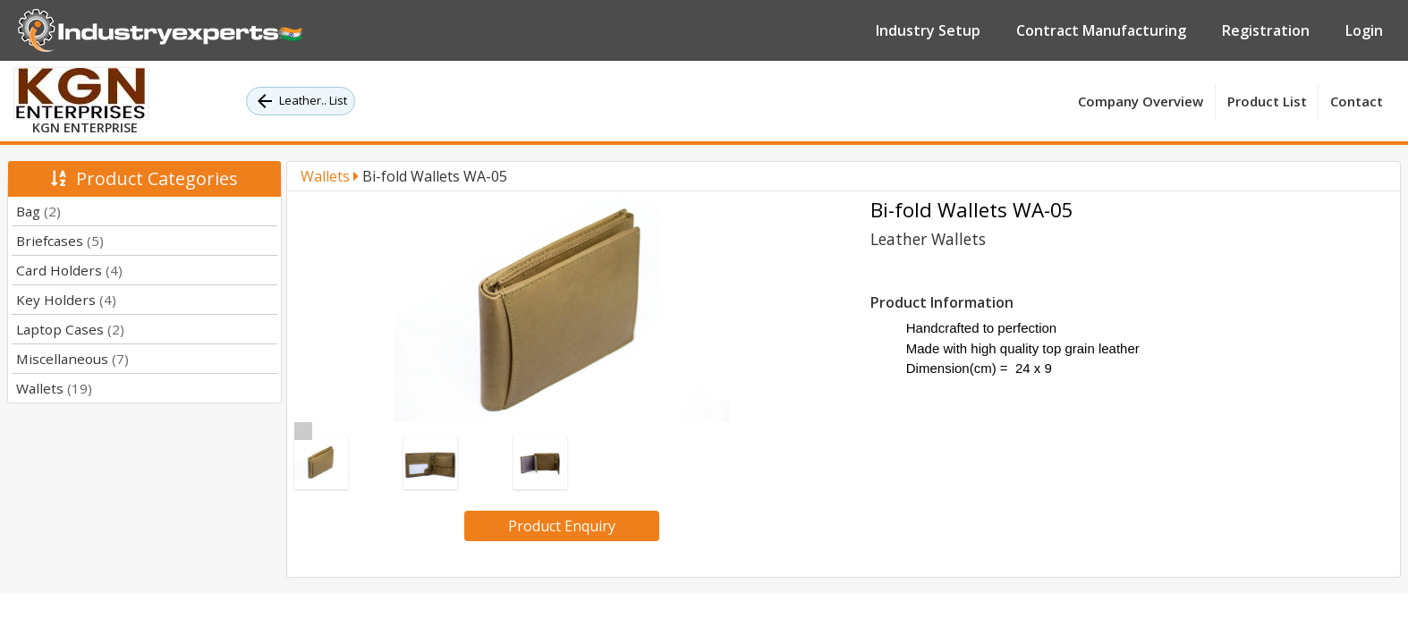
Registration (1266, 30)
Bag (38, 211)
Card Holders (69, 270)
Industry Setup (928, 30)
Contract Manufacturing (1101, 30)
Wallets (54, 388)
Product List (1267, 101)
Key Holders (66, 300)
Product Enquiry (561, 526)
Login (1364, 30)
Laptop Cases (70, 329)
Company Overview (1140, 101)
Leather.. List (300, 101)
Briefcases (60, 241)
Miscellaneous (72, 359)
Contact (1356, 101)
